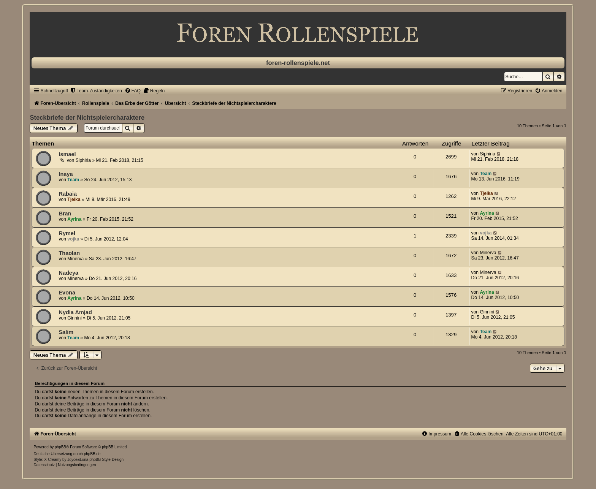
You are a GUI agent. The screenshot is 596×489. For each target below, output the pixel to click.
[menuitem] (96, 90)
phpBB (60, 447)
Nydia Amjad (75, 312)
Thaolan (69, 253)
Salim (66, 332)
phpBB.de (92, 454)
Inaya (66, 174)
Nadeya (68, 273)
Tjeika (73, 199)
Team (73, 179)
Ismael (67, 154)
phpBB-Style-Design (106, 459)
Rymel (67, 233)
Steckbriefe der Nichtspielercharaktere (87, 117)
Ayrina (74, 219)
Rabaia (68, 194)
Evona (67, 293)
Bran (65, 213)
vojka (73, 239)
